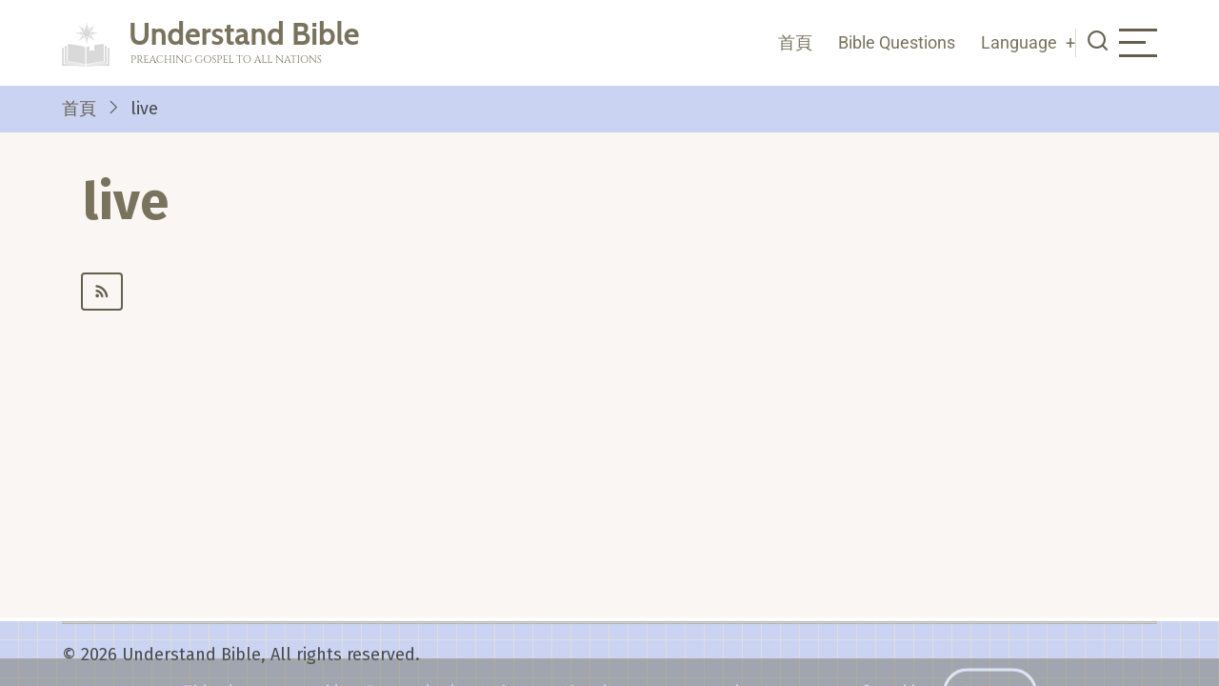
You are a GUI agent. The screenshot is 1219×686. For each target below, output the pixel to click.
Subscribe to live (619, 291)
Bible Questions (896, 42)
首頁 (795, 42)
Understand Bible (244, 33)
